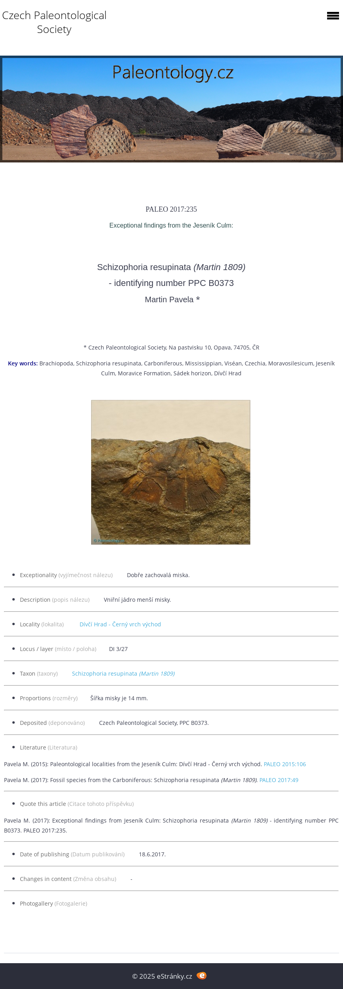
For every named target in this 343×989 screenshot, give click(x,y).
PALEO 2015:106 (285, 764)
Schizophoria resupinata (123, 673)
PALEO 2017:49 (278, 780)
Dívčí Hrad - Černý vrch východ (120, 624)
